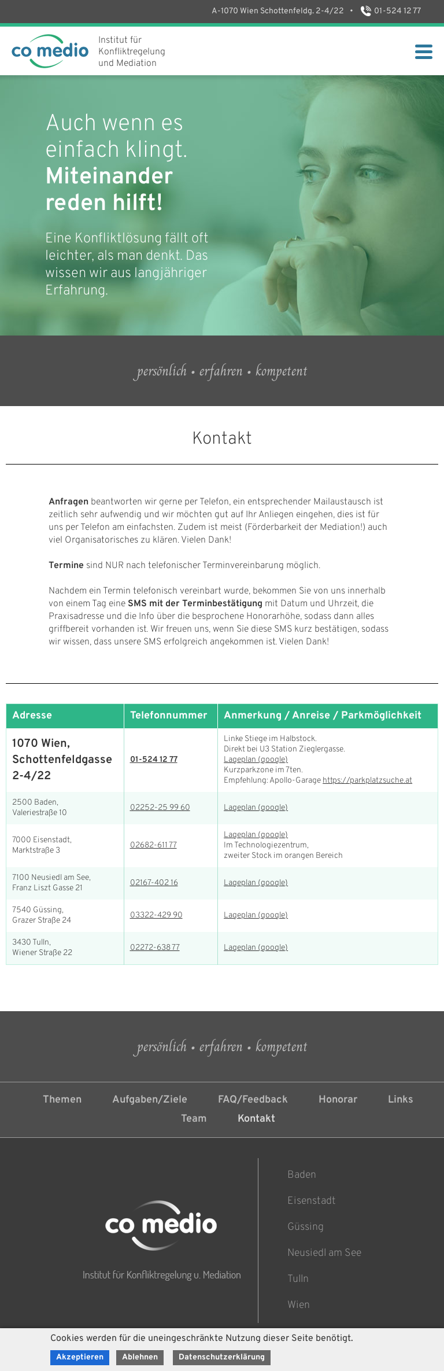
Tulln (298, 1279)
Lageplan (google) (256, 760)
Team (194, 1119)
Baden (301, 1175)
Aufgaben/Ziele (149, 1100)
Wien (298, 1305)
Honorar (338, 1100)
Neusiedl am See (324, 1253)
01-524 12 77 (390, 11)
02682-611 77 (153, 845)
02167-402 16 (154, 883)
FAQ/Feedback (253, 1100)
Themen (62, 1100)
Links (400, 1100)
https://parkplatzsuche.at (367, 781)
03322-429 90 (156, 915)
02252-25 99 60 (160, 808)
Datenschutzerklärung (222, 1357)
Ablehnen (140, 1357)
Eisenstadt (311, 1201)
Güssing (305, 1227)
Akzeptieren (79, 1357)
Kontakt (256, 1119)
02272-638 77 (155, 948)
